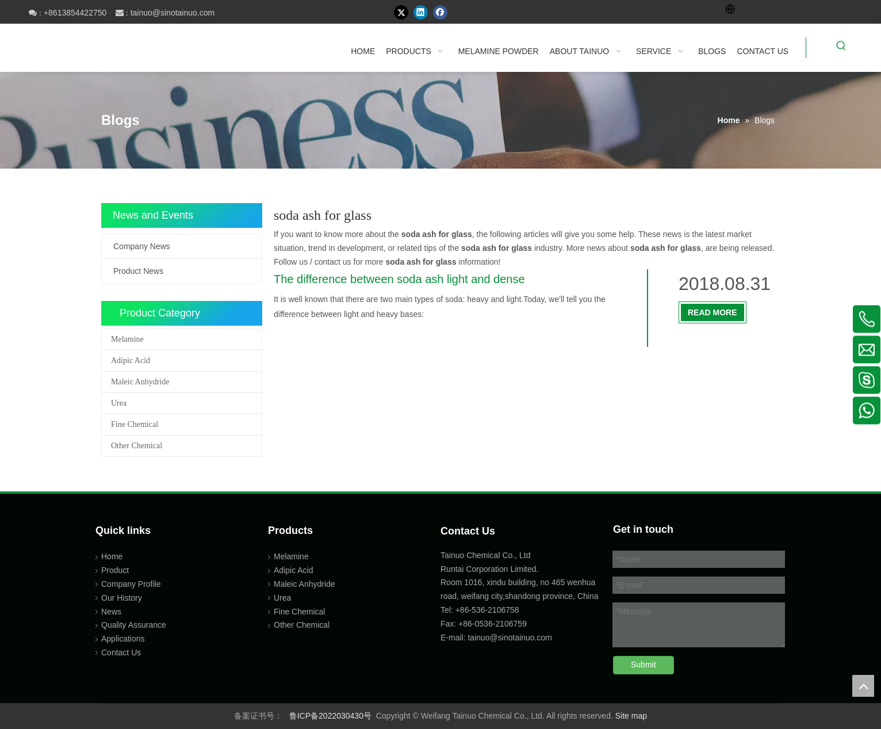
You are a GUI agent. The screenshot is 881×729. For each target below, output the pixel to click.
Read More (712, 312)
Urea (119, 403)
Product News (138, 271)
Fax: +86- (457, 623)
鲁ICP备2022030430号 (330, 715)
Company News (141, 246)
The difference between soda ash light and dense (399, 279)
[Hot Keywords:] (841, 47)
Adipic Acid (130, 360)
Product (115, 570)
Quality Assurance (133, 624)
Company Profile (131, 584)
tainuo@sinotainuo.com (173, 12)
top (863, 686)
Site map (631, 715)
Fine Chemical (134, 424)
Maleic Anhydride (140, 381)
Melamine (127, 339)
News (111, 611)
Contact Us (121, 652)
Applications (123, 638)
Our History (121, 597)
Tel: (447, 610)
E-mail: (453, 637)
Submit (643, 664)
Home (111, 556)
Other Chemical (136, 445)
